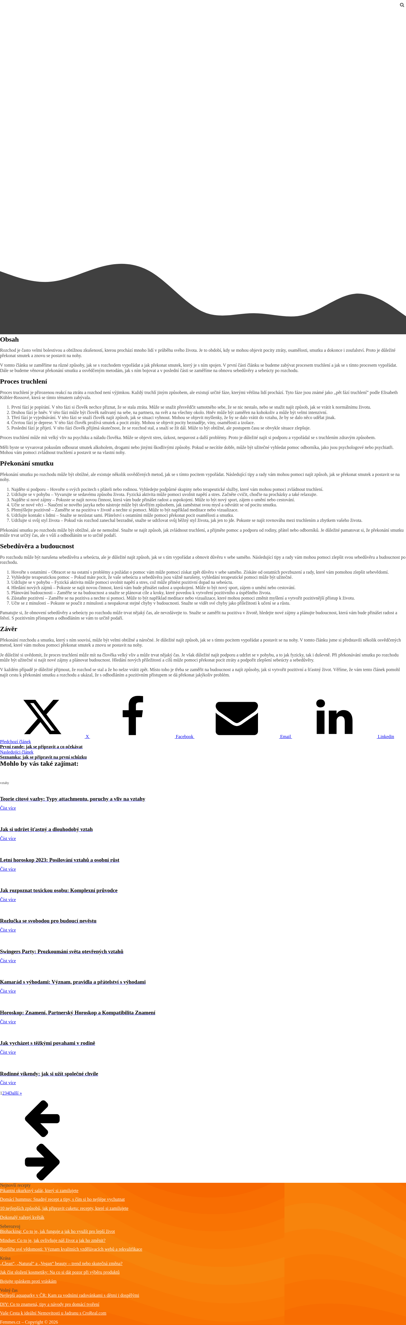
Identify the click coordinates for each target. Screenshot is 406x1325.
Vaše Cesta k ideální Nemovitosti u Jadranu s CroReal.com (53, 1313)
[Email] (243, 736)
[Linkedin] (343, 736)
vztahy (6, 12)
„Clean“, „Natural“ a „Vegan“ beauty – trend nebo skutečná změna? (61, 1263)
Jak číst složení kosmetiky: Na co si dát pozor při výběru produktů (60, 1272)
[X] (45, 736)
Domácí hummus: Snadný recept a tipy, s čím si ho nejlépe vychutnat (62, 1199)
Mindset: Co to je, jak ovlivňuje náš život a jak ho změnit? (52, 1240)
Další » (15, 1093)
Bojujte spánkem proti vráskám (28, 1281)
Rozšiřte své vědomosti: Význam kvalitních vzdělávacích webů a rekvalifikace (71, 1249)
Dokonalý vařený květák (22, 1217)
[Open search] (402, 4)
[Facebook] (142, 736)
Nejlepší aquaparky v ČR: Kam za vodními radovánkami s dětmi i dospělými (69, 1295)
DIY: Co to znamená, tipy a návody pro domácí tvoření (49, 1304)
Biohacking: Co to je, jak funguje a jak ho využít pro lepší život (57, 1231)
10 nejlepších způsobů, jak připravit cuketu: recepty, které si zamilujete (64, 1208)
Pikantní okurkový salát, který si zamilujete (39, 1190)
